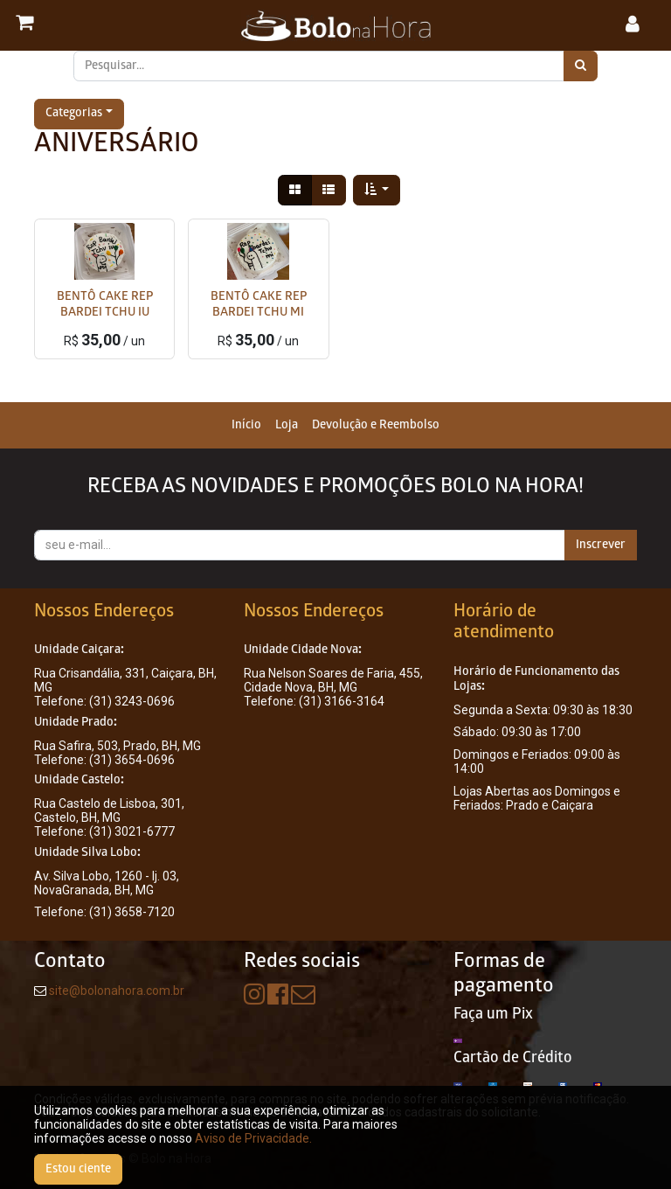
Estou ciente (78, 1169)
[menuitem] (246, 425)
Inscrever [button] (601, 545)
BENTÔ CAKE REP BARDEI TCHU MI (259, 305)
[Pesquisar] (581, 66)
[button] (377, 190)
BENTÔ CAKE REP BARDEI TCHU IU (105, 305)
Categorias (73, 114)
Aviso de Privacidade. (253, 1138)
